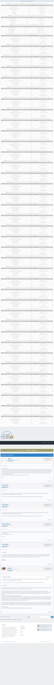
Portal (21, 631)
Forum (44, 442)
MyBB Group (14, 641)
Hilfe (52, 442)
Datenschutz (22, 627)
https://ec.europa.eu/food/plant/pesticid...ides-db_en (11, 494)
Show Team (22, 635)
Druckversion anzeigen (5, 616)
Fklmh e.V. (3, 450)
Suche (48, 442)
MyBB (6, 641)
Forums (21, 630)
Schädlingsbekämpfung (19, 450)
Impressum (22, 625)
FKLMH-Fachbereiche (10, 450)
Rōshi (47, 641)
